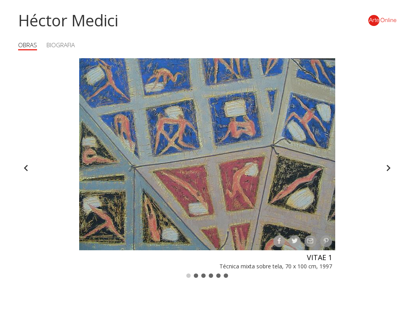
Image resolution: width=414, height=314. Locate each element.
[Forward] (388, 168)
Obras (27, 45)
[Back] (26, 168)
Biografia (60, 45)
